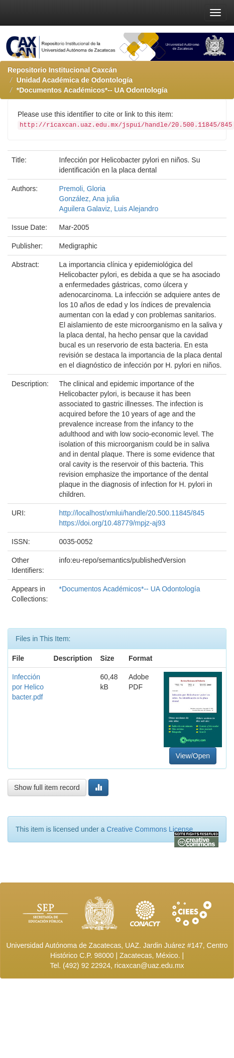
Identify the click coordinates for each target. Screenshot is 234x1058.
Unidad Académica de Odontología (75, 80)
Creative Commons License (149, 829)
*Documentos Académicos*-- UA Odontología (92, 90)
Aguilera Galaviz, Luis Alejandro (109, 209)
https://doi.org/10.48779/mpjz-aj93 (112, 523)
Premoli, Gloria (82, 189)
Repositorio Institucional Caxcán (62, 70)
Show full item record (47, 787)
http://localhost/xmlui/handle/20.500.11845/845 (132, 513)
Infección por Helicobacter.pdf (28, 687)
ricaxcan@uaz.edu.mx (149, 965)
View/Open (193, 756)
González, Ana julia (89, 199)
